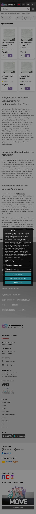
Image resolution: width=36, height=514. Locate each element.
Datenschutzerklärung (9, 251)
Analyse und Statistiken (14, 265)
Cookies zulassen (18, 282)
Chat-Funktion (11, 269)
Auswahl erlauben (18, 274)
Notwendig (10, 261)
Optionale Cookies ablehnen (18, 278)
